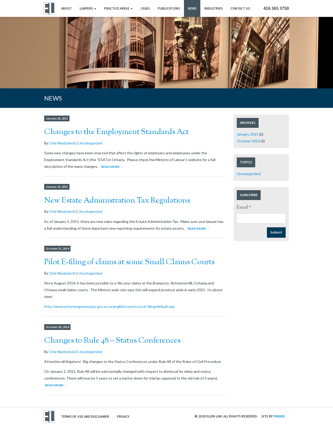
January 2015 (247, 134)
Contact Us (240, 8)
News (192, 8)
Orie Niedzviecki (62, 143)
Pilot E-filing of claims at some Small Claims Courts (129, 262)
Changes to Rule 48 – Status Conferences (112, 340)
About (66, 8)
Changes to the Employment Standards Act (116, 132)
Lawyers (88, 8)
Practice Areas (118, 8)
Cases (145, 8)
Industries (213, 8)
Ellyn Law (48, 8)
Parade (279, 416)
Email (244, 207)
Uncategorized (90, 143)
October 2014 (248, 141)
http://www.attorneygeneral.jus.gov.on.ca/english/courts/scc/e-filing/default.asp (109, 306)
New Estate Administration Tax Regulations (117, 200)
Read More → (112, 167)
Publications (169, 8)
